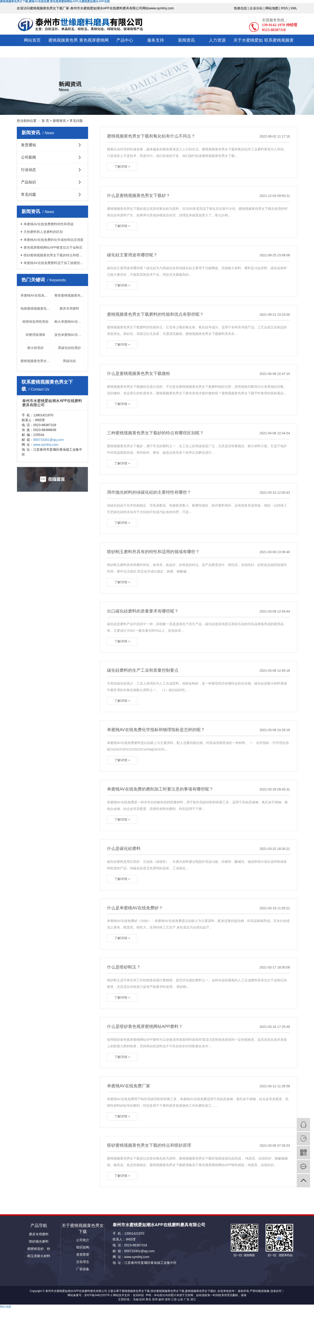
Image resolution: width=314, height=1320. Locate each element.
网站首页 (32, 40)
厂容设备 (82, 1269)
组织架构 (82, 1247)
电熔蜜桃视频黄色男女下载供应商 (36, 308)
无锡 (136, 1299)
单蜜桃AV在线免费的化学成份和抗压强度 (53, 240)
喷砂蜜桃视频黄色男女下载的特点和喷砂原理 (54, 255)
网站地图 (271, 8)
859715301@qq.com (48, 440)
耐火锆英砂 (35, 348)
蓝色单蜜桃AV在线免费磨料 (69, 335)
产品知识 (28, 182)
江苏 (174, 1299)
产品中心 (124, 40)
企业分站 (256, 8)
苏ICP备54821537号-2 (98, 1295)
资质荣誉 (82, 1254)
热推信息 (240, 8)
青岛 (148, 1299)
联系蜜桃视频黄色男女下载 (279, 46)
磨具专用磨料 (69, 308)
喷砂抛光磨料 (39, 1241)
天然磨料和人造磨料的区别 (43, 232)
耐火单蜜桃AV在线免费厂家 (69, 321)
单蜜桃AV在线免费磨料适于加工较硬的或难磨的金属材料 (54, 263)
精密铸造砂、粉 (38, 1249)
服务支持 (155, 40)
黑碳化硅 (69, 361)
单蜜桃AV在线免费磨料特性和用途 (49, 224)
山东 (180, 1299)
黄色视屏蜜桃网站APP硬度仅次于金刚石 (53, 247)
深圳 (167, 1299)
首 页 (45, 121)
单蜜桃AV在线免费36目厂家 (36, 295)
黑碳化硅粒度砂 (69, 348)
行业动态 (28, 170)
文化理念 (82, 1262)
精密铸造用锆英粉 (35, 321)
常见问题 (76, 121)
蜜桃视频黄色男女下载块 (36, 361)
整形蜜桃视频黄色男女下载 (69, 295)
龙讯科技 (138, 1295)
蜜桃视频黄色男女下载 (63, 46)
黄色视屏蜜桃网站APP (94, 46)
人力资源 (217, 40)
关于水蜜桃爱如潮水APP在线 (248, 46)
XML (293, 8)
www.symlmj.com (45, 444)
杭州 (142, 1299)
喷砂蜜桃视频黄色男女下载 (167, 1291)
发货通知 (28, 145)
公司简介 (82, 1240)
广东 (186, 1299)
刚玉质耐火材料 (38, 1256)
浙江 (193, 1299)
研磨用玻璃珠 (35, 335)
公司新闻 (28, 157)
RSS (284, 8)
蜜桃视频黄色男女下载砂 (200, 1291)
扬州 (161, 1299)
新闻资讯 (186, 40)
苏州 (155, 1299)
